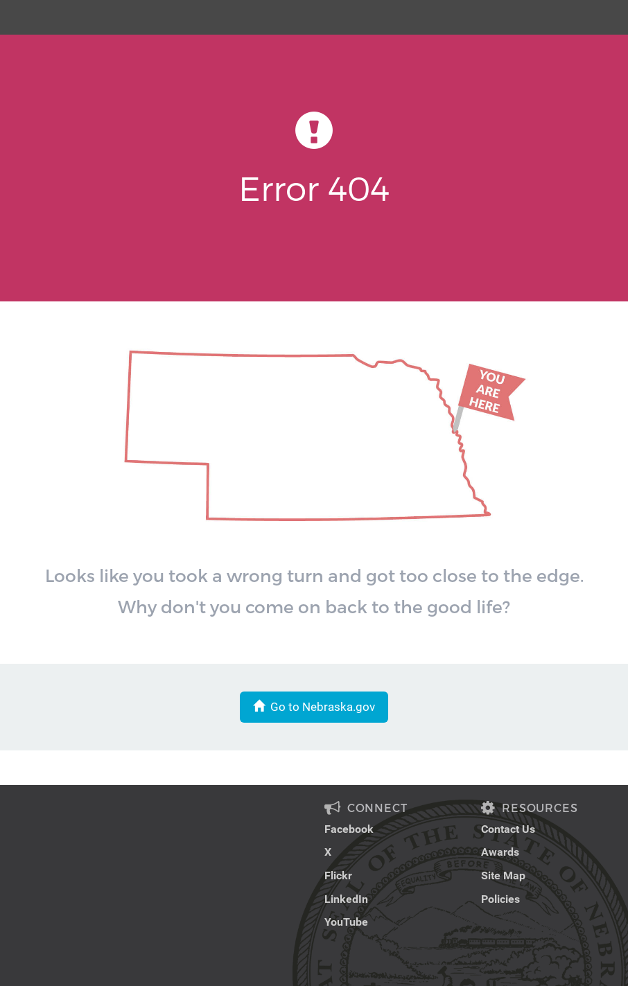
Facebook (349, 829)
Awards (500, 852)
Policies (500, 899)
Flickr (338, 875)
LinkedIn (346, 899)
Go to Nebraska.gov (314, 707)
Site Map (503, 875)
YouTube (346, 921)
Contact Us (508, 829)
